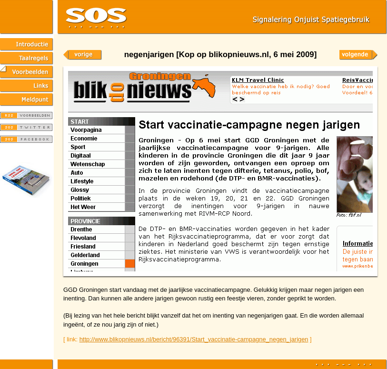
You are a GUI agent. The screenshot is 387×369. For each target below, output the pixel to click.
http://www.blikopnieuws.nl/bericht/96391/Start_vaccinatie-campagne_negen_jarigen (193, 339)
